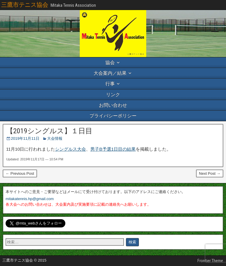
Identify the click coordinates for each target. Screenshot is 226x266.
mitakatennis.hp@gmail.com (30, 199)
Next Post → (209, 173)
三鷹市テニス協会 (24, 4)
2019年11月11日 (25, 138)
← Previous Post (20, 173)
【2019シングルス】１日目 (49, 131)
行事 (110, 84)
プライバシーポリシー (113, 116)
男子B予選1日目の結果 (113, 149)
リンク (113, 94)
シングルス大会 (70, 149)
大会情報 (54, 138)
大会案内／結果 (110, 73)
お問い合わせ (113, 105)
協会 (110, 62)
